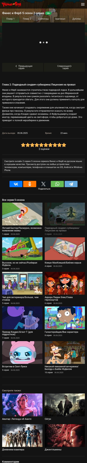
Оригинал (60, 18)
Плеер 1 (10, 18)
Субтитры (43, 18)
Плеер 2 (27, 18)
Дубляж (76, 18)
